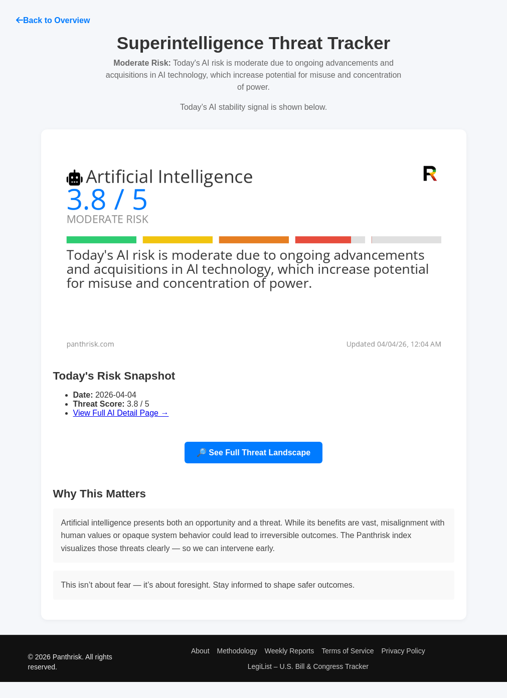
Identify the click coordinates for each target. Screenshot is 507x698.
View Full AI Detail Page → (121, 413)
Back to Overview (53, 20)
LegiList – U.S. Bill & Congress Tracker (308, 666)
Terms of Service (347, 651)
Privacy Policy (403, 651)
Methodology (237, 651)
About (200, 651)
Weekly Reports (289, 651)
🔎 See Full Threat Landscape (253, 452)
